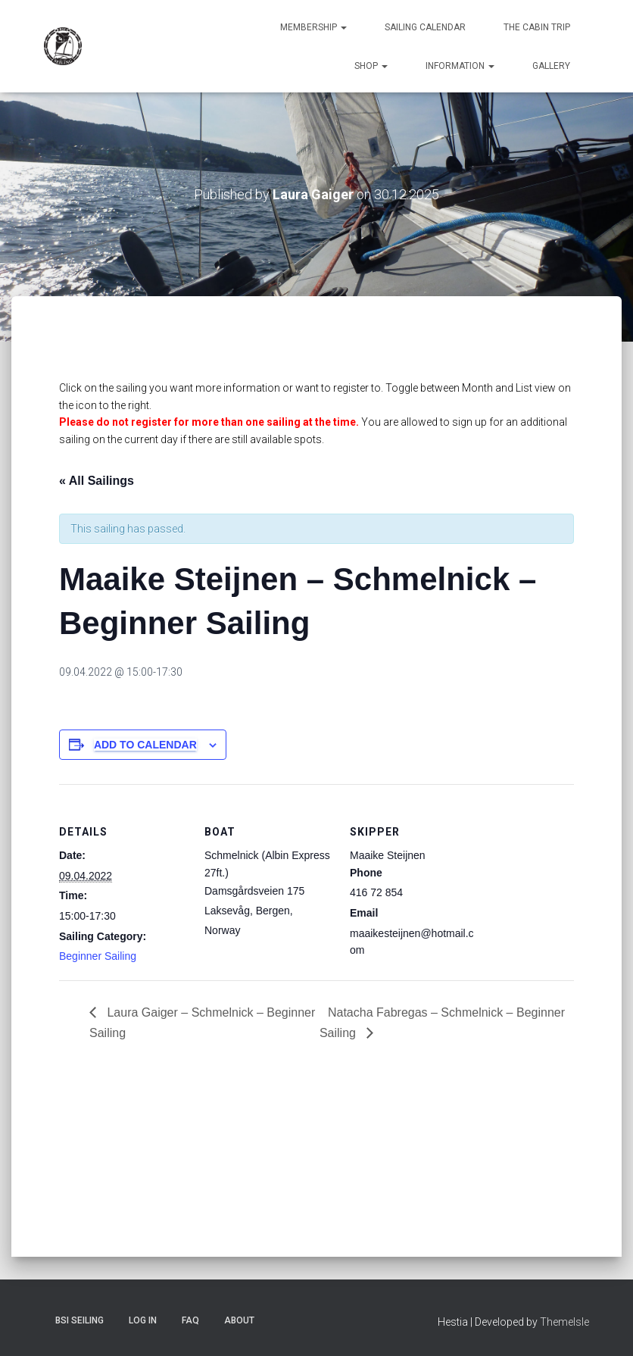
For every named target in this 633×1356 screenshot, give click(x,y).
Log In (143, 1320)
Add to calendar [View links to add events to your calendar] (145, 745)
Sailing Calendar (425, 27)
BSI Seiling (79, 1320)
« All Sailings (96, 480)
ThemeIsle (564, 1322)
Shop (371, 66)
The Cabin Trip (537, 27)
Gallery (551, 66)
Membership (313, 27)
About (239, 1320)
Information (460, 66)
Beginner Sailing (97, 956)
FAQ (190, 1320)
